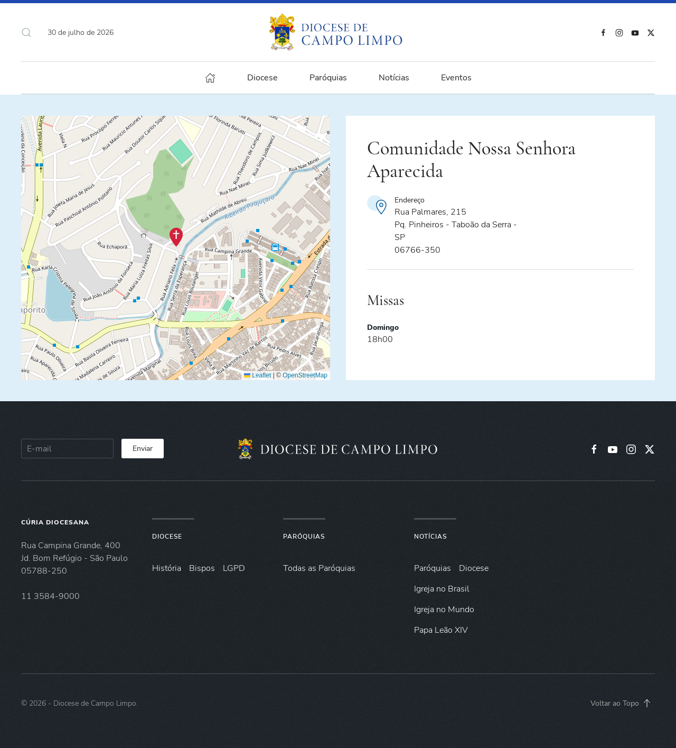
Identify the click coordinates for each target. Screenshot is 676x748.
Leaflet (257, 375)
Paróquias (328, 78)
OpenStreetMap (305, 375)
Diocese (167, 536)
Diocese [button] (262, 78)
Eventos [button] (456, 78)
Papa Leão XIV (441, 630)
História (166, 568)
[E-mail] (67, 448)
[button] (26, 32)
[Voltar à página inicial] (338, 32)
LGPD (234, 568)
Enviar (143, 449)
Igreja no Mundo (444, 609)
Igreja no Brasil (442, 589)
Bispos (202, 568)
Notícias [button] (394, 78)
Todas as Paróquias (319, 568)
